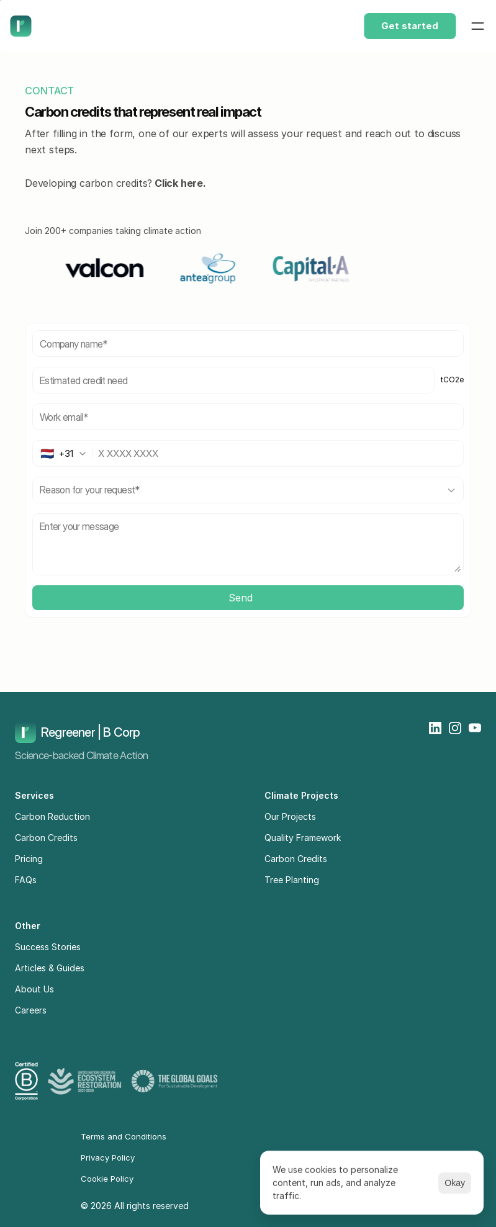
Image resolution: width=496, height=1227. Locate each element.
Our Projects (290, 816)
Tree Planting (291, 879)
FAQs (26, 879)
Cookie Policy (107, 1179)
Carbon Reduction (52, 816)
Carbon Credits (46, 837)
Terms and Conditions (123, 1136)
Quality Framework (302, 837)
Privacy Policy (108, 1157)
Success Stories (48, 947)
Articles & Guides (49, 968)
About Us (34, 989)
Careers (31, 1010)
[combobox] (66, 453)
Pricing (29, 858)
